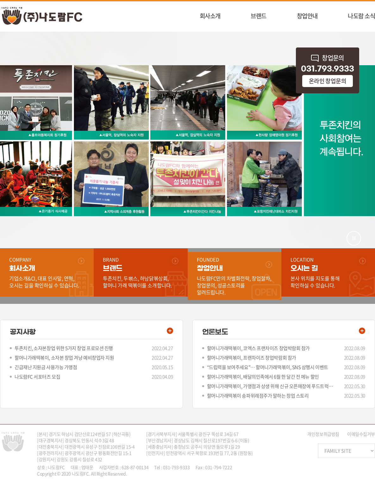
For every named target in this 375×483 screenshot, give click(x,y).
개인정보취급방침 (323, 434)
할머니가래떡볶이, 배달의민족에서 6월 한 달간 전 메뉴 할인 (263, 376)
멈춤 (354, 238)
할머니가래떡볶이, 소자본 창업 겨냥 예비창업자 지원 (64, 357)
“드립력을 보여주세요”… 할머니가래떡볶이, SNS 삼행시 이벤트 (267, 367)
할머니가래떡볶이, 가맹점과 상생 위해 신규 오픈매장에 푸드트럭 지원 (270, 386)
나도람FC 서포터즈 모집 (37, 376)
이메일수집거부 (361, 434)
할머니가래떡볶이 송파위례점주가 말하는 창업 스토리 (258, 395)
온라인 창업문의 (328, 81)
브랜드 (258, 15)
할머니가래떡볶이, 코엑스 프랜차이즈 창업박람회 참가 (258, 348)
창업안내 (307, 15)
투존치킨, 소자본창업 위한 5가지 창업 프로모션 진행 (64, 348)
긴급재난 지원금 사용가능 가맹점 (46, 367)
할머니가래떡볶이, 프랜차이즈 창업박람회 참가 (251, 357)
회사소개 (210, 15)
